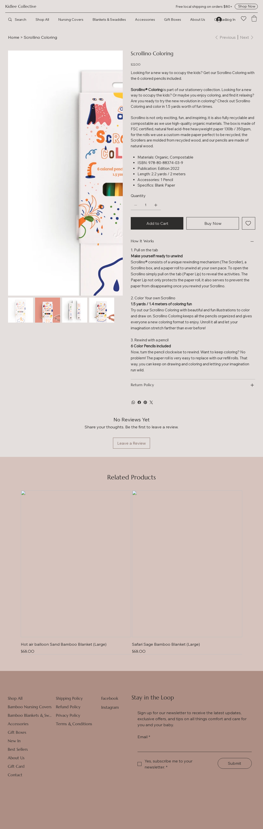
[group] (131, 572)
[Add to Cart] (157, 223)
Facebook (109, 698)
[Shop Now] (246, 6)
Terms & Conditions (74, 723)
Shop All (15, 698)
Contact (15, 774)
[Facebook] (139, 402)
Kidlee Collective (20, 6)
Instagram (110, 707)
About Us (16, 757)
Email (144, 737)
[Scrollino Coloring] (40, 37)
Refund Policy (68, 706)
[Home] (13, 37)
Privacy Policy (68, 715)
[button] (254, 18)
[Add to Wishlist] (248, 223)
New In (14, 740)
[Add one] (156, 205)
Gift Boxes (17, 732)
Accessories (18, 723)
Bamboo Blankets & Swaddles (30, 715)
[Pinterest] (145, 402)
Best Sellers (18, 749)
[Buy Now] (212, 223)
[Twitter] (151, 402)
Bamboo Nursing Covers (30, 706)
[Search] (25, 19)
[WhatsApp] (133, 402)
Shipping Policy (69, 698)
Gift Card (16, 766)
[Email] (193, 747)
